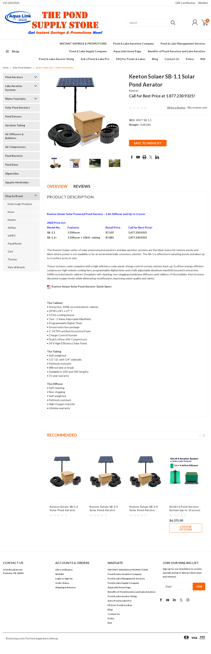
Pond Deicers (13, 116)
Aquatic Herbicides (17, 182)
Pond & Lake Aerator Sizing (56, 59)
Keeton (12, 219)
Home (6, 68)
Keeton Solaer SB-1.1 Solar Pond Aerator (55, 68)
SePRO (12, 235)
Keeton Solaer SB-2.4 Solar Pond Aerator (143, 508)
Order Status (62, 583)
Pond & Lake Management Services (183, 43)
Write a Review (176, 107)
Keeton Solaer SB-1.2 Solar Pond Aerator (64, 508)
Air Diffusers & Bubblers (14, 136)
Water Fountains (15, 98)
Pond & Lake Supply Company (88, 51)
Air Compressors (15, 146)
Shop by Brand (14, 196)
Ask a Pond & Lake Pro (95, 59)
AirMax (12, 227)
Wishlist (203, 2)
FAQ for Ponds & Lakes (130, 59)
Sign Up (68, 578)
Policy (190, 59)
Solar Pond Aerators (22, 68)
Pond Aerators (14, 77)
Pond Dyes (11, 164)
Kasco (11, 211)
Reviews (81, 186)
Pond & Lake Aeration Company (133, 43)
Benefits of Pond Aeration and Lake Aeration (176, 51)
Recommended (62, 435)
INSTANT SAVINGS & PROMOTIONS (83, 43)
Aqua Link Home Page (127, 51)
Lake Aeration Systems (13, 87)
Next (204, 435)
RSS (202, 59)
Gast (10, 251)
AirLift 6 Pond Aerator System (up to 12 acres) (184, 508)
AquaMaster (15, 243)
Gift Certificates (185, 2)
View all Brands (16, 267)
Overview (57, 186)
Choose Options (185, 528)
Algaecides (12, 173)
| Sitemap (53, 638)
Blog (155, 59)
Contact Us (172, 59)
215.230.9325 (11, 2)
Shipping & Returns (65, 587)
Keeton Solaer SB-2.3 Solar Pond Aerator (104, 508)
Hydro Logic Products (20, 204)
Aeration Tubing (15, 125)
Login (58, 578)
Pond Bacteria (13, 155)
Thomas (12, 259)
